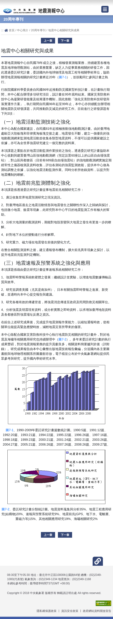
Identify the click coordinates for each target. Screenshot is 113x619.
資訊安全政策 (69, 610)
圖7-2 (62, 339)
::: (2, 30)
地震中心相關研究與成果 (63, 30)
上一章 (48, 40)
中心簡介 (22, 30)
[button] (98, 561)
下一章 (65, 40)
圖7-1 (63, 77)
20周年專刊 (38, 30)
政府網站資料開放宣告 (97, 610)
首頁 (12, 30)
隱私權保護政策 (46, 610)
